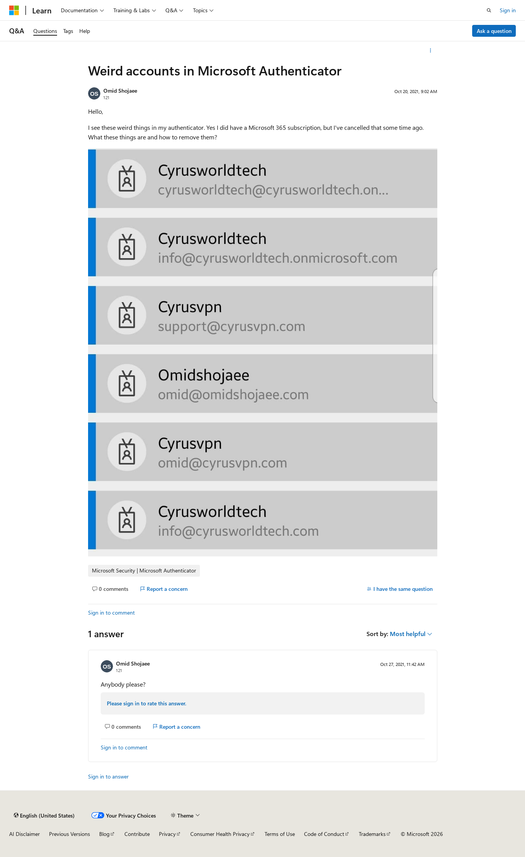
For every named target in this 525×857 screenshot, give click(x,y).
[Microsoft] (14, 10)
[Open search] (489, 10)
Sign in (508, 10)
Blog (104, 833)
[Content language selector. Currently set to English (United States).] (44, 815)
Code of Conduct (324, 833)
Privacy (167, 833)
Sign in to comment (111, 612)
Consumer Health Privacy (220, 833)
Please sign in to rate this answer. (146, 703)
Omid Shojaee (120, 90)
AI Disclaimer (24, 833)
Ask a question (494, 30)
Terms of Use (280, 833)
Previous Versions (69, 833)
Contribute (137, 833)
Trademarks (372, 833)
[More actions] (430, 50)
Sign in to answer (108, 776)
